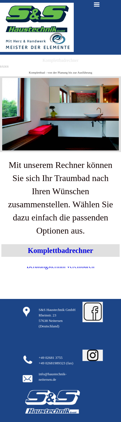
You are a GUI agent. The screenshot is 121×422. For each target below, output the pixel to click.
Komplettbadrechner (60, 250)
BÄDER (4, 66)
